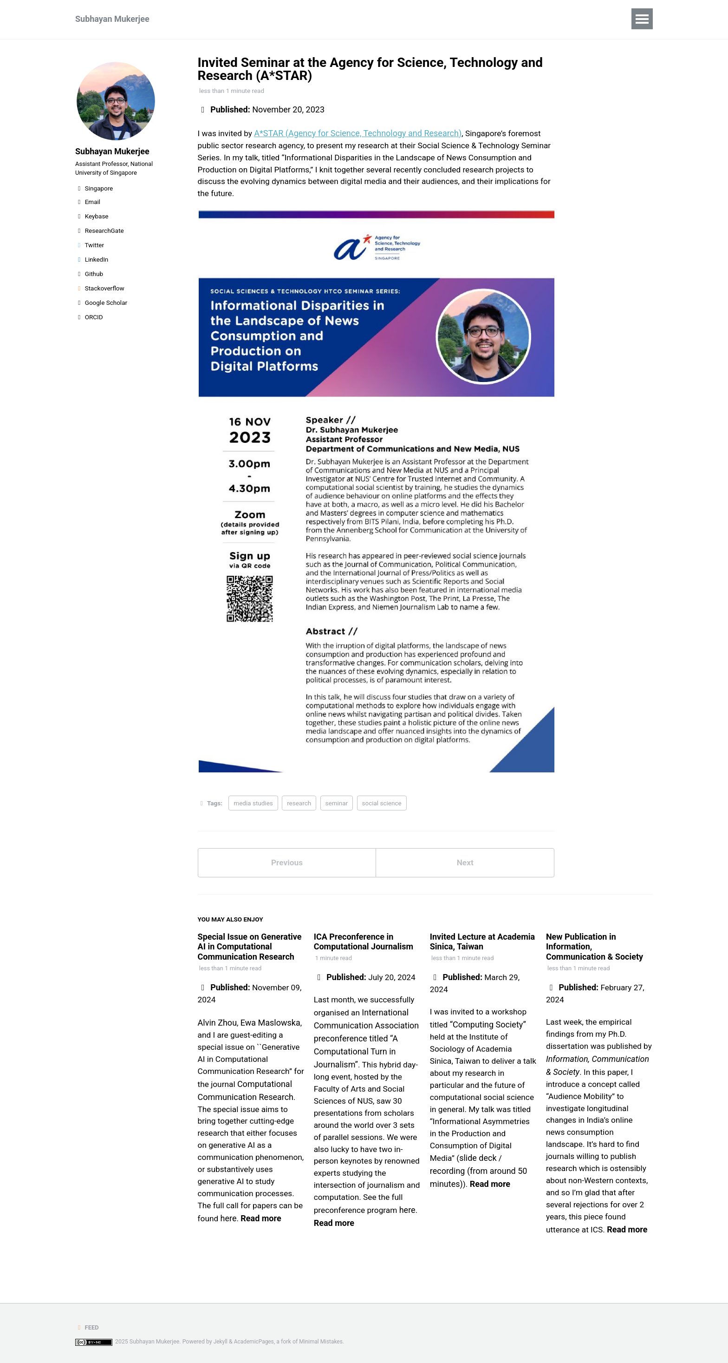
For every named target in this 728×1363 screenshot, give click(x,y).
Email (87, 207)
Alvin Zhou (217, 1028)
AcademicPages (255, 1342)
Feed (87, 1327)
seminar (336, 806)
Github (89, 279)
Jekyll (221, 1342)
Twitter (89, 250)
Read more (273, 1254)
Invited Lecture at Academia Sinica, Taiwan (482, 946)
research (299, 806)
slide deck (479, 1181)
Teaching (251, 19)
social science (382, 806)
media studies (253, 806)
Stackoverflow (99, 293)
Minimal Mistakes (323, 1342)
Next (465, 866)
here (241, 1254)
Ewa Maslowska (270, 1028)
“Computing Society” (488, 1030)
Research (200, 19)
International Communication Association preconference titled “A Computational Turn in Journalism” (366, 1043)
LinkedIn (91, 265)
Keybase (92, 221)
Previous (286, 866)
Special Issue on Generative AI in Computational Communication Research (250, 951)
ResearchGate (99, 236)
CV (290, 19)
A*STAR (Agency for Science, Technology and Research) (360, 133)
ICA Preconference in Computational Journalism (363, 946)
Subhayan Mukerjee (112, 19)
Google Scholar (101, 308)
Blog (320, 19)
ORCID (89, 322)
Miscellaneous (372, 19)
